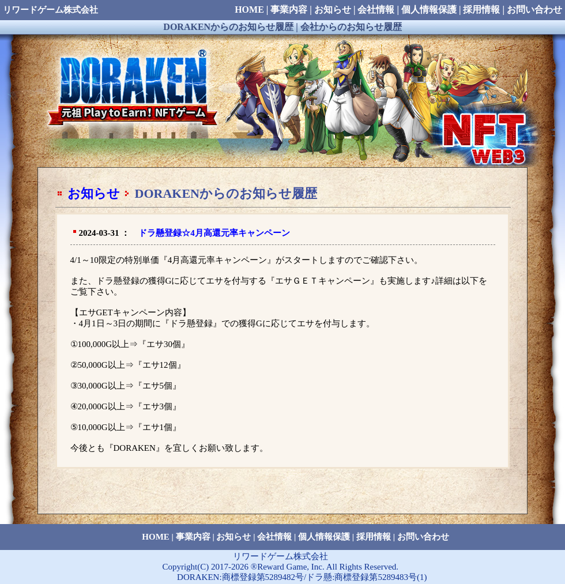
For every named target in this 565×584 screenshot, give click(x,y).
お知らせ (93, 193)
